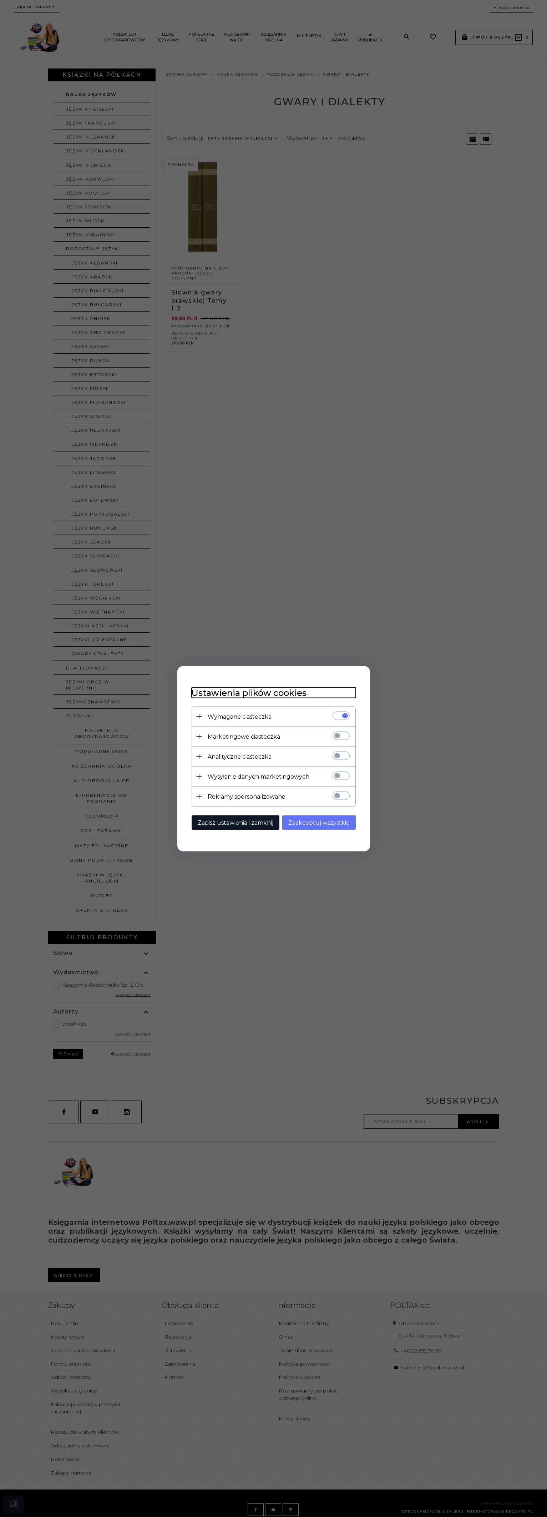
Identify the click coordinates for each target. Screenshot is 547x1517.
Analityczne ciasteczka (240, 756)
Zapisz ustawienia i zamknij (235, 822)
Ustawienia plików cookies (249, 692)
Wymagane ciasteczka (240, 716)
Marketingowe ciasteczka (244, 736)
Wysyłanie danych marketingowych (258, 776)
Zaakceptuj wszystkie (319, 822)
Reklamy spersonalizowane (246, 796)
